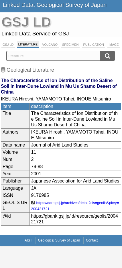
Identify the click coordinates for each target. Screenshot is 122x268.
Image (114, 44)
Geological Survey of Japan (59, 240)
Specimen (70, 44)
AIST (28, 240)
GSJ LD (8, 44)
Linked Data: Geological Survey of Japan (55, 5)
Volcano (50, 44)
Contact (92, 240)
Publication (93, 44)
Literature (28, 44)
